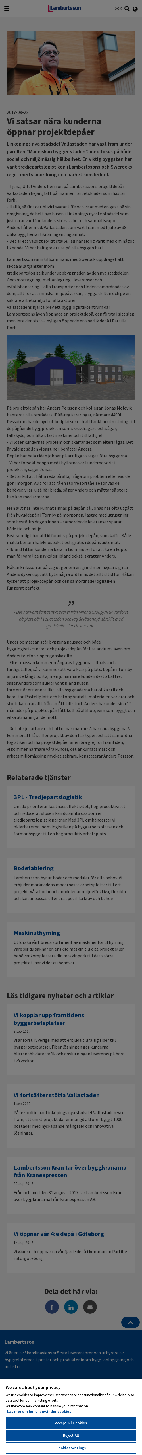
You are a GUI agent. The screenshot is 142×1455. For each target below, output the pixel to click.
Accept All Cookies (71, 1423)
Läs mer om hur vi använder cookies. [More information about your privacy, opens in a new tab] (39, 1411)
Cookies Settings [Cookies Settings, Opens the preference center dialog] (71, 1448)
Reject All (71, 1435)
